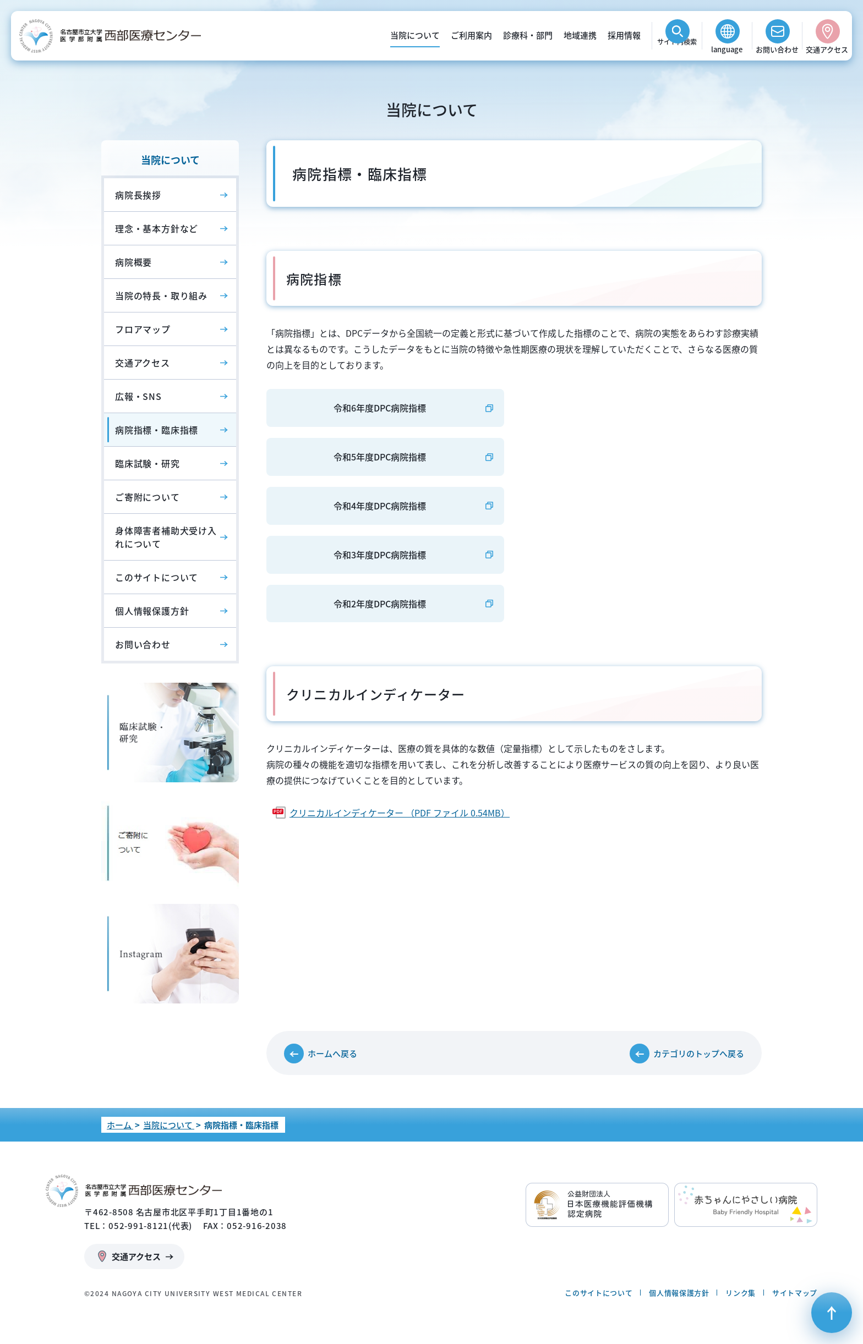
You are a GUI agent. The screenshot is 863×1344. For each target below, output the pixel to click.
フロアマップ (143, 329)
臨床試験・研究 (147, 463)
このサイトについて (156, 577)
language (726, 49)
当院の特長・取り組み (161, 295)
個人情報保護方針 (152, 610)
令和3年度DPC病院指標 (380, 554)
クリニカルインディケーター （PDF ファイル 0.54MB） (400, 812)
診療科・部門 (528, 35)
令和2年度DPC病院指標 (380, 603)
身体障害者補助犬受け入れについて (166, 537)
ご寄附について (147, 496)
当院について (415, 35)
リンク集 (740, 1292)
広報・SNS (138, 396)
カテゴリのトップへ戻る (698, 1053)
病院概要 (133, 261)
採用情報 (624, 35)
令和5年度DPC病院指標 (380, 456)
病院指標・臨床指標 (156, 429)
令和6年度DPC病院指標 (380, 407)
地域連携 (580, 35)
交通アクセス (827, 49)
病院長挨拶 (138, 194)
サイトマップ (794, 1292)
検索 (677, 49)
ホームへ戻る (332, 1053)
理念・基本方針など (156, 228)
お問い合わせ (777, 49)
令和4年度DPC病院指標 (380, 505)
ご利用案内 (471, 35)
